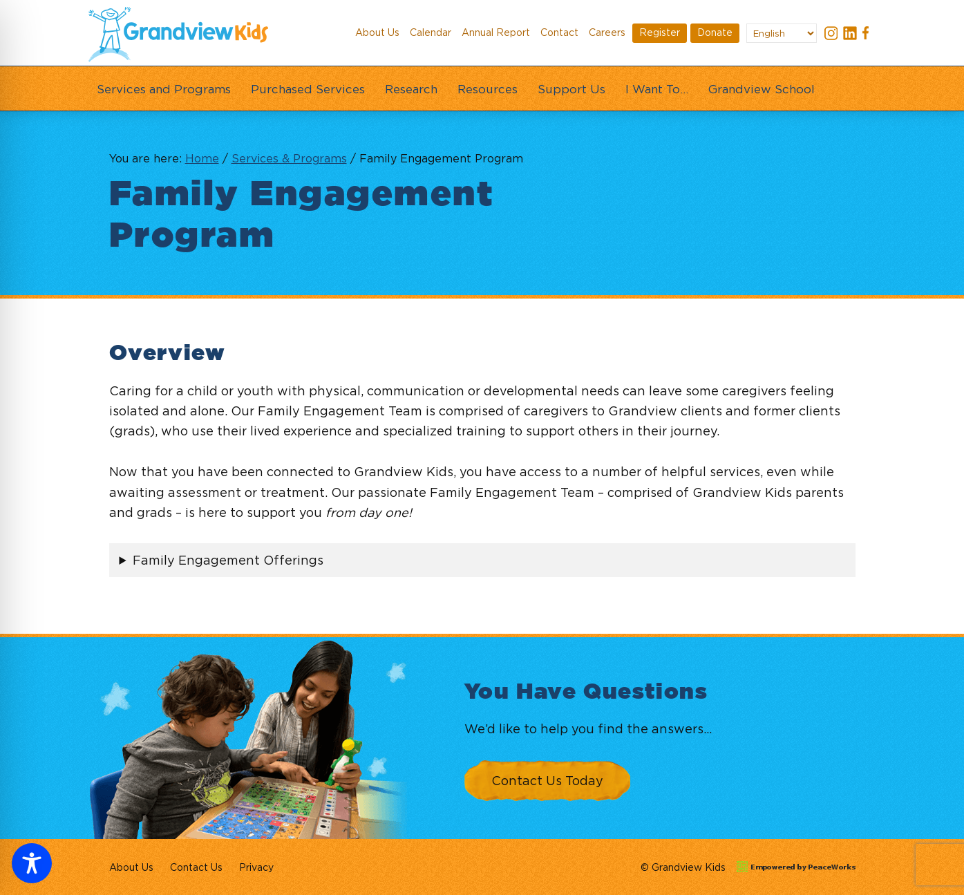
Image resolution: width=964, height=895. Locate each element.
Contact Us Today (547, 780)
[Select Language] (781, 33)
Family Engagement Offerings (228, 560)
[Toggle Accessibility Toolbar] (31, 863)
